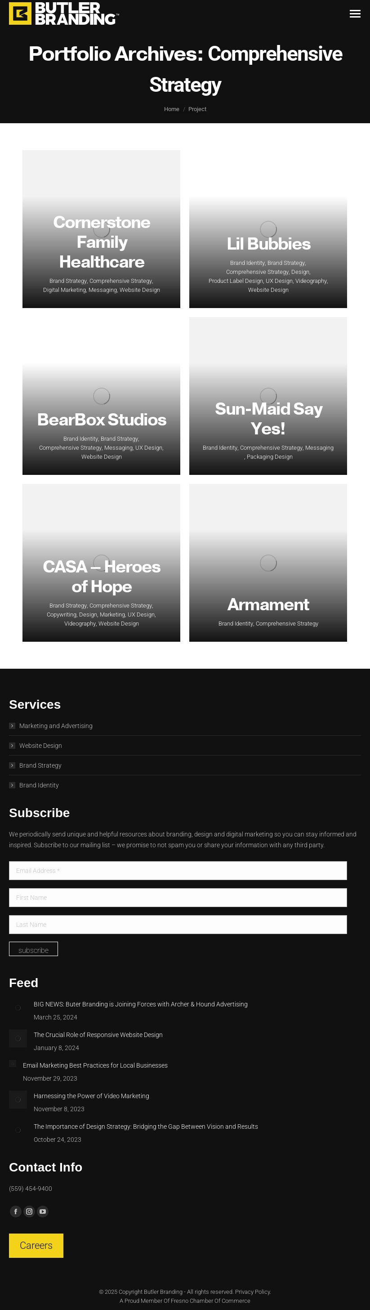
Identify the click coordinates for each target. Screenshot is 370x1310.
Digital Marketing (64, 289)
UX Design (279, 280)
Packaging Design (270, 456)
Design (300, 271)
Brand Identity (247, 262)
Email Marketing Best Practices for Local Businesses (95, 1065)
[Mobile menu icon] (355, 13)
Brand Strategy (68, 280)
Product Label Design (236, 280)
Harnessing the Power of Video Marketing (91, 1096)
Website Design (140, 289)
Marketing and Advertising (56, 725)
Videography (311, 280)
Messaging (103, 289)
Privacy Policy (252, 1291)
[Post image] (18, 1008)
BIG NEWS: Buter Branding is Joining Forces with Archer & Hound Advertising (141, 1004)
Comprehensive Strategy (120, 280)
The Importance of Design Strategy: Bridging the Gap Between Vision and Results (146, 1126)
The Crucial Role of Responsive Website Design (98, 1034)
